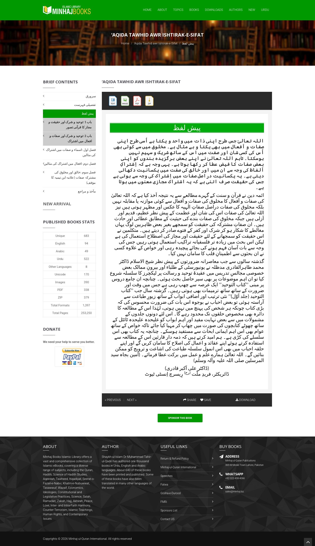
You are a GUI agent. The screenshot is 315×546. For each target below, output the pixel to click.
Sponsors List (169, 510)
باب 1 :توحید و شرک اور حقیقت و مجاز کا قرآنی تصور (70, 124)
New (252, 10)
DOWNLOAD (245, 400)
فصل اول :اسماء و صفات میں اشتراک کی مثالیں (71, 152)
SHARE (189, 400)
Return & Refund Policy (175, 458)
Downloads (214, 10)
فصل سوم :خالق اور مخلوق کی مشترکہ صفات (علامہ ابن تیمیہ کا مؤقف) (73, 177)
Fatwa (164, 484)
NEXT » (131, 400)
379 (86, 297)
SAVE (205, 400)
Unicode (60, 274)
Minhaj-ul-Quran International (178, 467)
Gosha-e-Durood (171, 493)
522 (86, 259)
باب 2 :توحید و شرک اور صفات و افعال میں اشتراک (70, 138)
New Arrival (57, 204)
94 (86, 243)
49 (86, 251)
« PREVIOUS (113, 400)
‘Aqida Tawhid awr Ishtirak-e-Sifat (155, 43)
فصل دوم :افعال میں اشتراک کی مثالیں (70, 164)
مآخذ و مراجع (87, 191)
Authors (235, 10)
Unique (60, 236)
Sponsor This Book (180, 418)
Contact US (167, 519)
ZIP (60, 297)
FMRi (164, 501)
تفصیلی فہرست (85, 105)
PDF (60, 290)
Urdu (265, 10)
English (60, 243)
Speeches (167, 475)
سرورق (91, 96)
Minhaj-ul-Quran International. (88, 539)
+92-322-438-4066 (235, 478)
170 (86, 274)
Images (60, 282)
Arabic (60, 251)
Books (194, 10)
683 (86, 236)
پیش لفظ (88, 113)
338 (86, 290)
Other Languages (60, 267)
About (162, 10)
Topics (178, 10)
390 (86, 282)
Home (147, 10)
